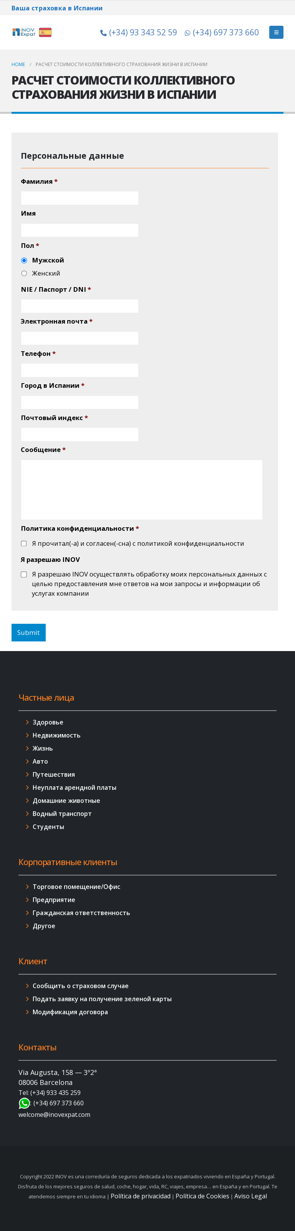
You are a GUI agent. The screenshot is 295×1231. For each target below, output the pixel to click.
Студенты (48, 826)
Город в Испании (53, 385)
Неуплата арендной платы (74, 787)
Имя (28, 213)
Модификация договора (70, 1012)
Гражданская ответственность (81, 913)
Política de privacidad (141, 1196)
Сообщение (43, 449)
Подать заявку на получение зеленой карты (102, 999)
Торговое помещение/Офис (76, 886)
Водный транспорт (62, 813)
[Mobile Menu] (276, 32)
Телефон (38, 353)
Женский (46, 273)
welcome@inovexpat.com (54, 1114)
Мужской (48, 260)
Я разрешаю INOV (50, 559)
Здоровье (48, 722)
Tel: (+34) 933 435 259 (49, 1092)
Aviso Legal (250, 1196)
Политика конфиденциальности (80, 528)
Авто (40, 761)
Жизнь (43, 748)
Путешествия (54, 774)
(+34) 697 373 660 (222, 32)
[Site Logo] (33, 32)
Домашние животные (66, 800)
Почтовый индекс (54, 418)
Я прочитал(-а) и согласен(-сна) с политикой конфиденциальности (138, 543)
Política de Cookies (202, 1196)
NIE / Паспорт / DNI (56, 289)
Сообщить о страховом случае (81, 986)
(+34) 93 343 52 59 (138, 32)
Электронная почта (57, 321)
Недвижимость (57, 735)
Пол (30, 245)
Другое (44, 926)
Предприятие (54, 899)
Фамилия (39, 181)
